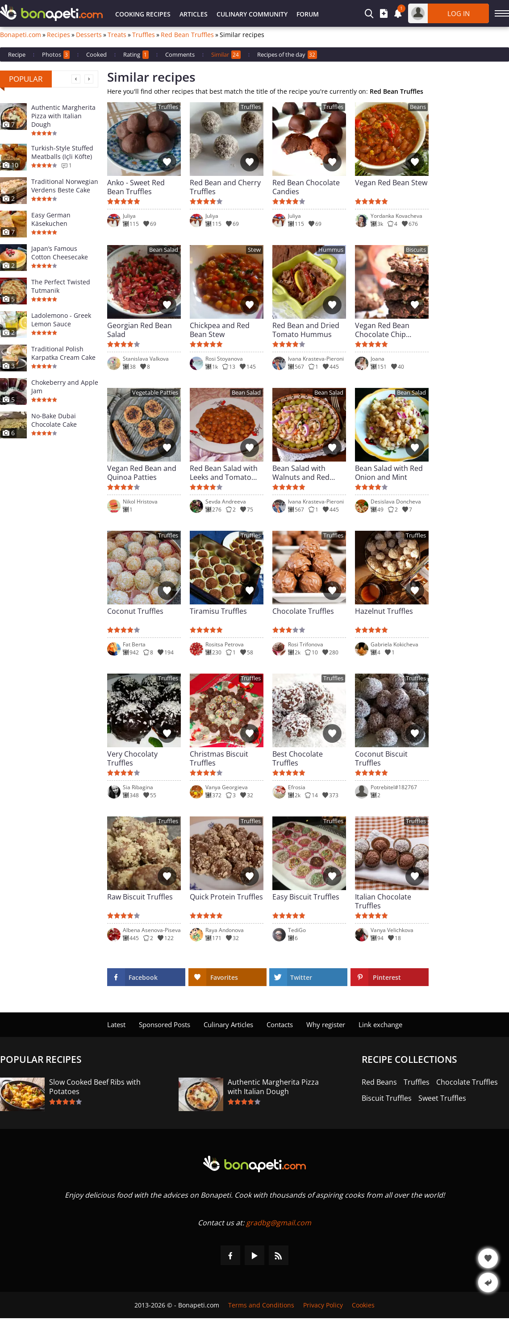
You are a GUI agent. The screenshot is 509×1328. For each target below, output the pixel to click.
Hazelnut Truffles (384, 611)
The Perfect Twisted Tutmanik (60, 286)
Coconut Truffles (135, 611)
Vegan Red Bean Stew (391, 182)
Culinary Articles (228, 1024)
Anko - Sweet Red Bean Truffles (136, 187)
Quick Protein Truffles (226, 897)
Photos (56, 54)
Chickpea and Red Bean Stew (220, 330)
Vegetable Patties (155, 392)
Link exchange (380, 1024)
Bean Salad (163, 250)
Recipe (16, 54)
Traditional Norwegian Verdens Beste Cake (64, 185)
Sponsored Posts (164, 1024)
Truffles (143, 34)
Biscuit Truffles (387, 1098)
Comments (180, 54)
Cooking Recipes (143, 14)
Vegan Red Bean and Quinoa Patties (141, 473)
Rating (136, 54)
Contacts (280, 1024)
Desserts (89, 34)
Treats (117, 34)
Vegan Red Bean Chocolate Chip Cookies (382, 330)
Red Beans (379, 1082)
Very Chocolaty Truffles (132, 758)
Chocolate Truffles (303, 611)
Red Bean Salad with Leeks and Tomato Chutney (224, 473)
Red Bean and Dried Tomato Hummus (305, 330)
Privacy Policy (323, 1305)
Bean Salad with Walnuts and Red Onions (301, 473)
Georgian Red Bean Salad (139, 330)
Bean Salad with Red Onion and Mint (389, 473)
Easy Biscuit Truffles (305, 897)
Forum (307, 14)
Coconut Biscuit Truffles (381, 758)
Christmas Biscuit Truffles (219, 758)
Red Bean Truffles (187, 34)
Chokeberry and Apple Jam (64, 386)
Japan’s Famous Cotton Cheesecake (59, 252)
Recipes (58, 34)
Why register (325, 1024)
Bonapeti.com (20, 34)
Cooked (96, 54)
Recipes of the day (287, 54)
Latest (116, 1024)
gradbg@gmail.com (278, 1223)
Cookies (363, 1305)
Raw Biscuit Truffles (140, 897)
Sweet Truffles (442, 1098)
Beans (418, 107)
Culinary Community (252, 14)
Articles (193, 14)
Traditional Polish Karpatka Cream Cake (63, 353)
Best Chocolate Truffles (297, 758)
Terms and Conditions (261, 1305)
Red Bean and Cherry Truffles (225, 187)
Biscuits (416, 250)
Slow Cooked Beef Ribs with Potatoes (95, 1087)
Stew (254, 250)
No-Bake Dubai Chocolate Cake (54, 420)
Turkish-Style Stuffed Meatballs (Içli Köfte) (62, 152)
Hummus (330, 250)
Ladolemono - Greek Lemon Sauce (61, 319)
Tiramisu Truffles (218, 611)
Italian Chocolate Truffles (383, 901)
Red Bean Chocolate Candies (306, 187)
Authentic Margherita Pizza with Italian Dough (63, 116)
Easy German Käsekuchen (51, 219)
